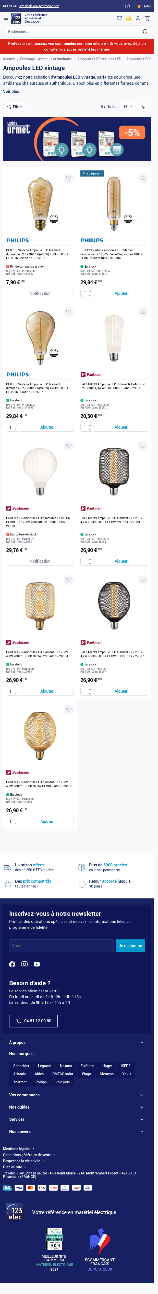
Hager (107, 1066)
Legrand (44, 1066)
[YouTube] (37, 964)
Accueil (9, 59)
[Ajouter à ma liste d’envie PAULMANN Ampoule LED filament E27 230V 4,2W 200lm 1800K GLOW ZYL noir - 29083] (143, 446)
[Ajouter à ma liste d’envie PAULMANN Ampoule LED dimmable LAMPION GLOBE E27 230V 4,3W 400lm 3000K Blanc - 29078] (69, 446)
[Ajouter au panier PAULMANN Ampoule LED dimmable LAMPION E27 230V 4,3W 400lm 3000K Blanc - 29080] (121, 427)
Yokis (126, 1074)
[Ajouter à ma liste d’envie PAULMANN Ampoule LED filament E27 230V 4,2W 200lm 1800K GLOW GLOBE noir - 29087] (143, 580)
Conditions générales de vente (27, 1155)
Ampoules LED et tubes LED (99, 59)
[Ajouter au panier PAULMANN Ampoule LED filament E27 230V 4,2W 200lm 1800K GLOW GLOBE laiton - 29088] (47, 821)
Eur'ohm (87, 1066)
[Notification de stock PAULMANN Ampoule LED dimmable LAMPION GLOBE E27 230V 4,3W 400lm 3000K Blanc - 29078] (40, 561)
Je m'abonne (130, 945)
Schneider (21, 1066)
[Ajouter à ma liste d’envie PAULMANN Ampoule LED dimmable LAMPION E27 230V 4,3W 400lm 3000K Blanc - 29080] (143, 312)
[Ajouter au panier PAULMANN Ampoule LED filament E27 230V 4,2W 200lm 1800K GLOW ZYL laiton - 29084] (47, 691)
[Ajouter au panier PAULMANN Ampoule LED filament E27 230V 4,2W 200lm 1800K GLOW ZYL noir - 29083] (121, 561)
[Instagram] (24, 964)
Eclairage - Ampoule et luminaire (46, 59)
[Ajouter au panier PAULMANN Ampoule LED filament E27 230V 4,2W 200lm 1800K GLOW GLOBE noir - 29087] (121, 691)
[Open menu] (6, 18)
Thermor (20, 1082)
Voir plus (11, 91)
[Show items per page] (127, 107)
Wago (86, 1074)
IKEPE (125, 1066)
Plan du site (12, 1167)
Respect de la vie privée (21, 1161)
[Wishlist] (119, 18)
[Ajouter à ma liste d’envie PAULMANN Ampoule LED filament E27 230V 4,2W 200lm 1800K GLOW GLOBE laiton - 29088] (69, 710)
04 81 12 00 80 (33, 1021)
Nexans (66, 1066)
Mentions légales (16, 1149)
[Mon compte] (138, 18)
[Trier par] (143, 107)
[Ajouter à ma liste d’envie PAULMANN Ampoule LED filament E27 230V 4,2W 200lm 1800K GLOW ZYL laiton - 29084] (69, 580)
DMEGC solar (62, 1074)
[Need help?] (127, 6)
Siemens (107, 1074)
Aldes (39, 1074)
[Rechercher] (145, 31)
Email (17, 945)
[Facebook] (12, 964)
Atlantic (19, 1074)
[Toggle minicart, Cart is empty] (147, 18)
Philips (41, 1082)
